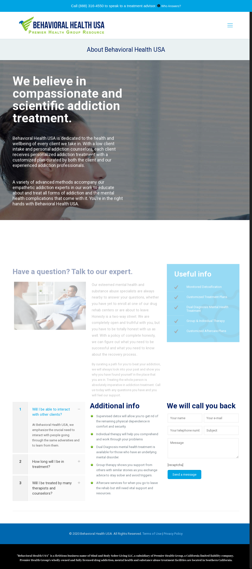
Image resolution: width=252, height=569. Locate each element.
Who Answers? (171, 6)
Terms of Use (152, 533)
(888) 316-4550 (91, 6)
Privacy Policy (173, 533)
